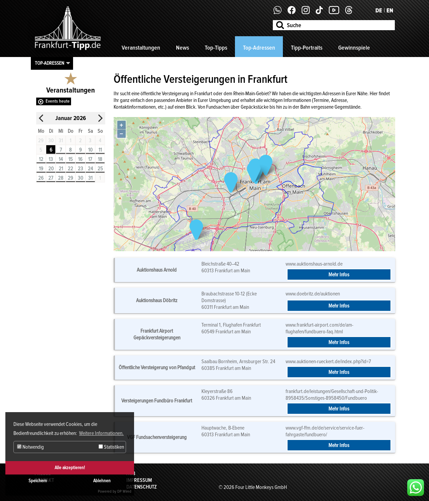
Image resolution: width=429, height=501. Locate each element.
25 (100, 168)
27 (50, 178)
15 (70, 159)
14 (61, 159)
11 (100, 150)
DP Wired (124, 491)
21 (61, 168)
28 (60, 178)
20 (51, 168)
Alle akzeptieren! (70, 467)
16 (80, 159)
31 (90, 178)
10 (90, 150)
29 (70, 178)
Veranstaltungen (141, 47)
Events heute (58, 101)
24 (90, 168)
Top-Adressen (259, 47)
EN (389, 10)
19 (41, 168)
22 (70, 168)
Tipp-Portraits (306, 47)
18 (100, 159)
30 (80, 178)
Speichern (37, 481)
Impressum (139, 480)
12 (41, 159)
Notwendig (30, 447)
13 (51, 159)
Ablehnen (102, 481)
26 (41, 178)
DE (378, 10)
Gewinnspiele (354, 47)
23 (80, 168)
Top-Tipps (216, 47)
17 (90, 159)
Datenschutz (141, 487)
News (182, 47)
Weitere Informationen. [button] (101, 433)
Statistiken (111, 447)
